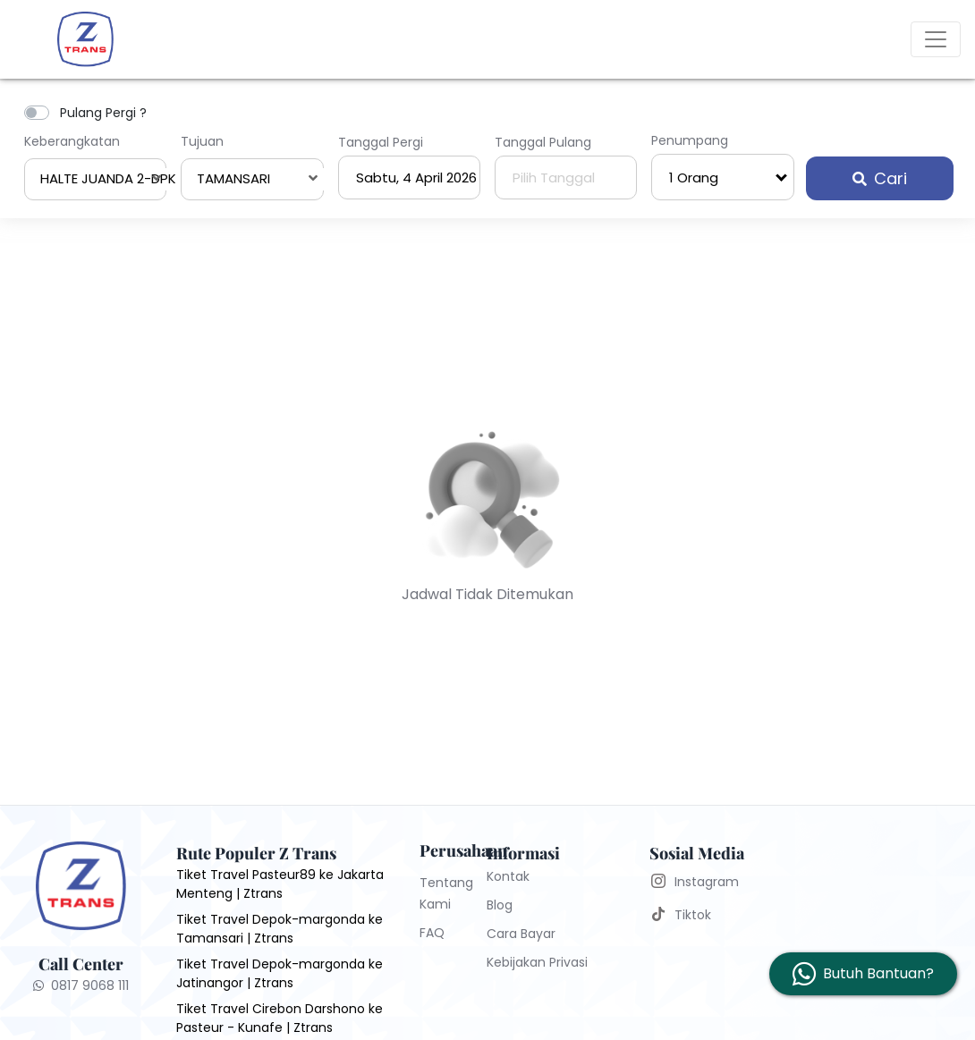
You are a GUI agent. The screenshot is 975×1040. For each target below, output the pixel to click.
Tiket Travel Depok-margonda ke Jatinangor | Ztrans (279, 973)
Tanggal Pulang (543, 142)
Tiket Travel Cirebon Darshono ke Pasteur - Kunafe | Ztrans (279, 1018)
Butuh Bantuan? (878, 973)
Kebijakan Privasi (537, 962)
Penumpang (689, 140)
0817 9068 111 (81, 985)
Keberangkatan (72, 141)
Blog (500, 905)
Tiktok (692, 915)
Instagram (706, 882)
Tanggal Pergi (380, 142)
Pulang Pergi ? (103, 113)
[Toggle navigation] (936, 39)
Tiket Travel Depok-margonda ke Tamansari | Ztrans (279, 928)
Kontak (508, 876)
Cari (879, 178)
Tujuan (202, 141)
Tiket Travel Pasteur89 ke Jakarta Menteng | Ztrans (280, 884)
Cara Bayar (521, 934)
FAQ (432, 933)
